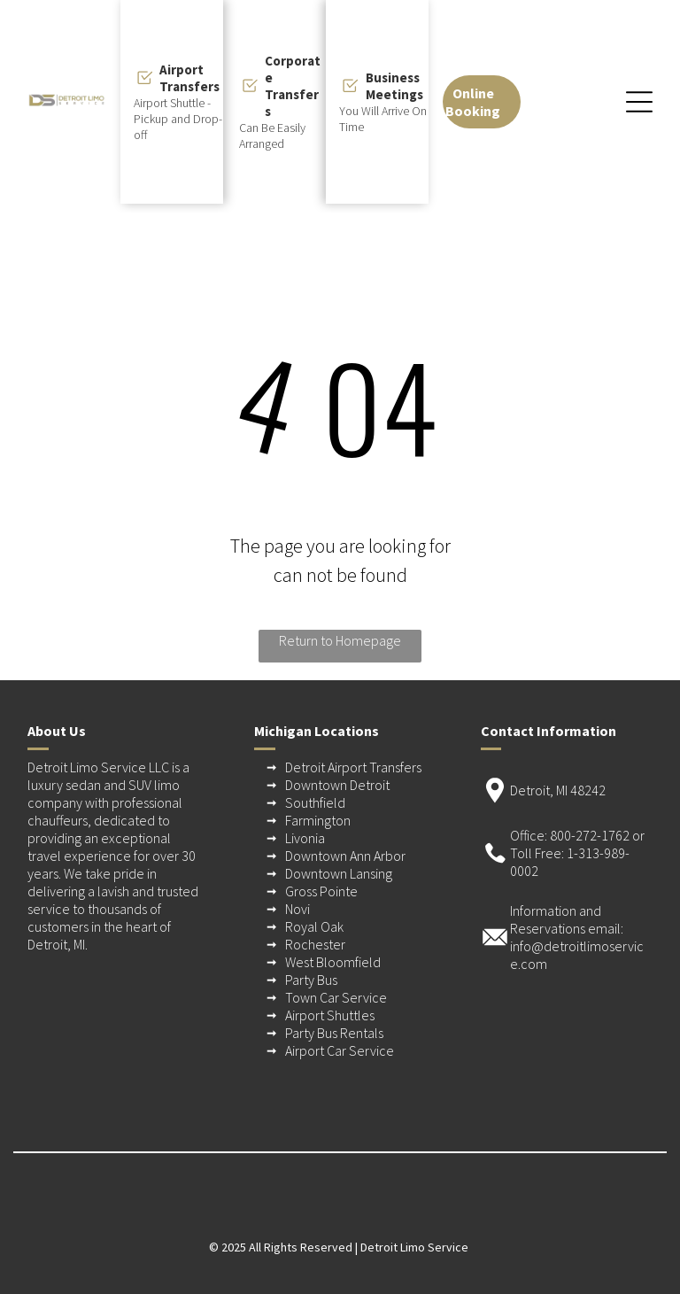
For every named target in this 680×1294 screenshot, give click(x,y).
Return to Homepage (340, 640)
